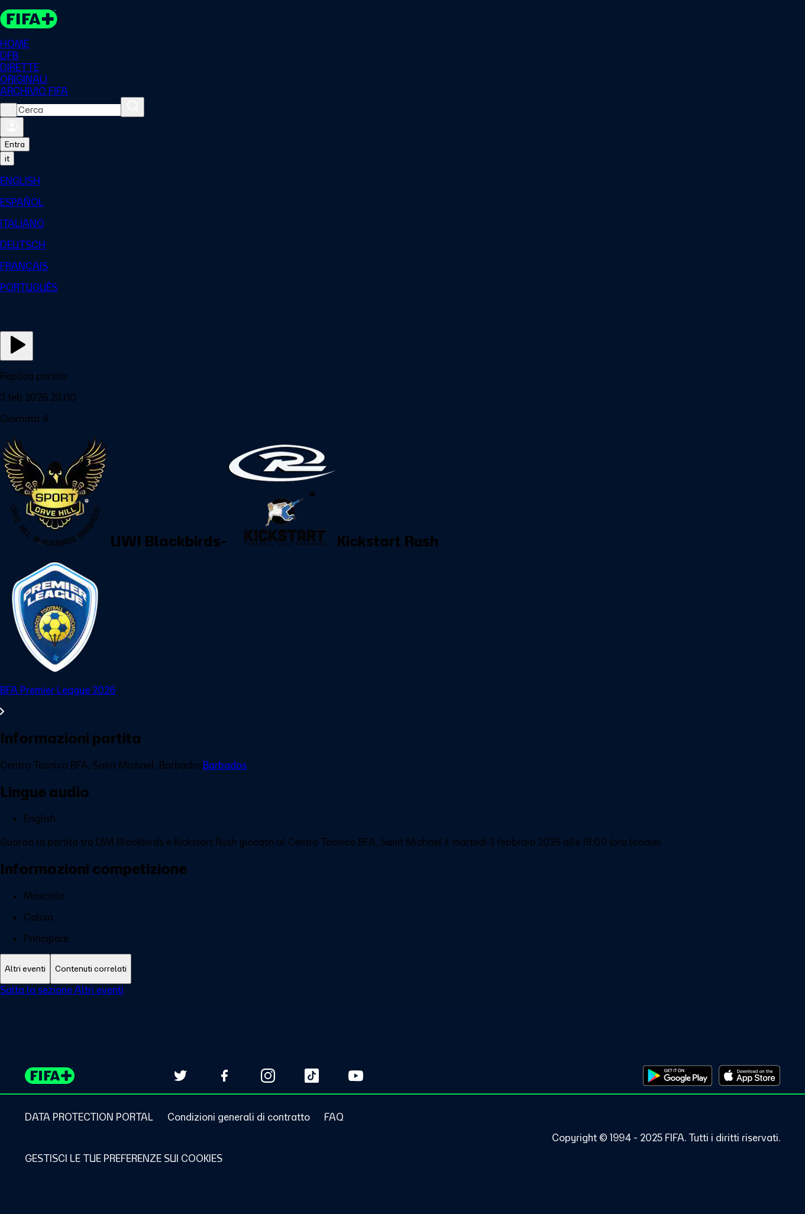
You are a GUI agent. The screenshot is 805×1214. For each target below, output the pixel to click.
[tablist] (402, 969)
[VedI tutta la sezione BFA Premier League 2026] (402, 700)
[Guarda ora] (16, 346)
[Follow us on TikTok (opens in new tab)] (312, 1076)
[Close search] (8, 110)
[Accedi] (12, 127)
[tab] (25, 969)
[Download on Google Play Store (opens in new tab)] (677, 1076)
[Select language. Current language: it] (7, 158)
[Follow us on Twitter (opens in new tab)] (180, 1076)
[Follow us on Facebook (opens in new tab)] (224, 1076)
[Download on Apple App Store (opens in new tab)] (749, 1076)
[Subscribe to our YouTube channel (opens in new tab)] (355, 1076)
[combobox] (69, 110)
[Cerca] (132, 107)
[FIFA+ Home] (28, 19)
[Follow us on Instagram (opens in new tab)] (268, 1076)
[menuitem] (402, 181)
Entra (15, 144)
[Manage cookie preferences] (123, 1158)
